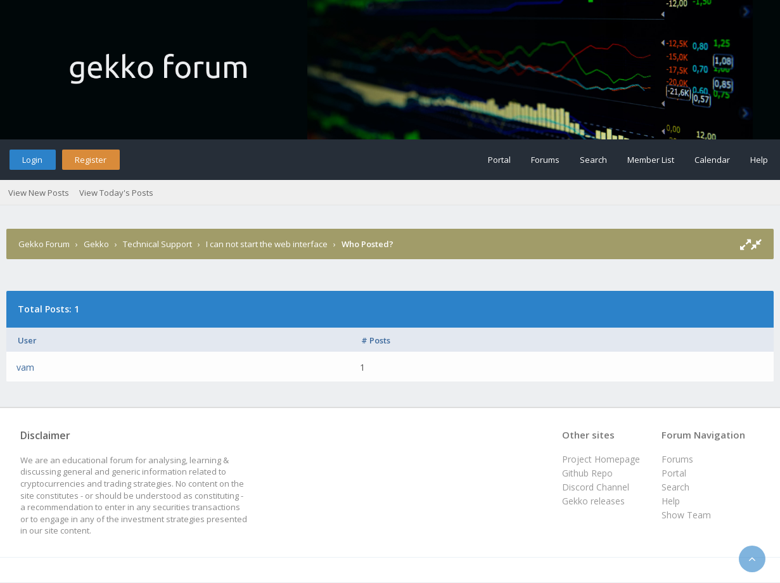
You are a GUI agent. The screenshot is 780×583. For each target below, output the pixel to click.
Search (593, 159)
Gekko (96, 244)
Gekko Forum (44, 244)
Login (32, 159)
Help (759, 159)
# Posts (375, 340)
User (27, 340)
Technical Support (157, 244)
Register (90, 159)
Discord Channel (595, 487)
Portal (499, 159)
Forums (545, 159)
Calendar (712, 159)
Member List (650, 159)
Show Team (686, 515)
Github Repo (587, 473)
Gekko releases (593, 501)
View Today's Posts (116, 192)
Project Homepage (601, 459)
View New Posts (38, 192)
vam (25, 367)
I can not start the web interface (267, 244)
